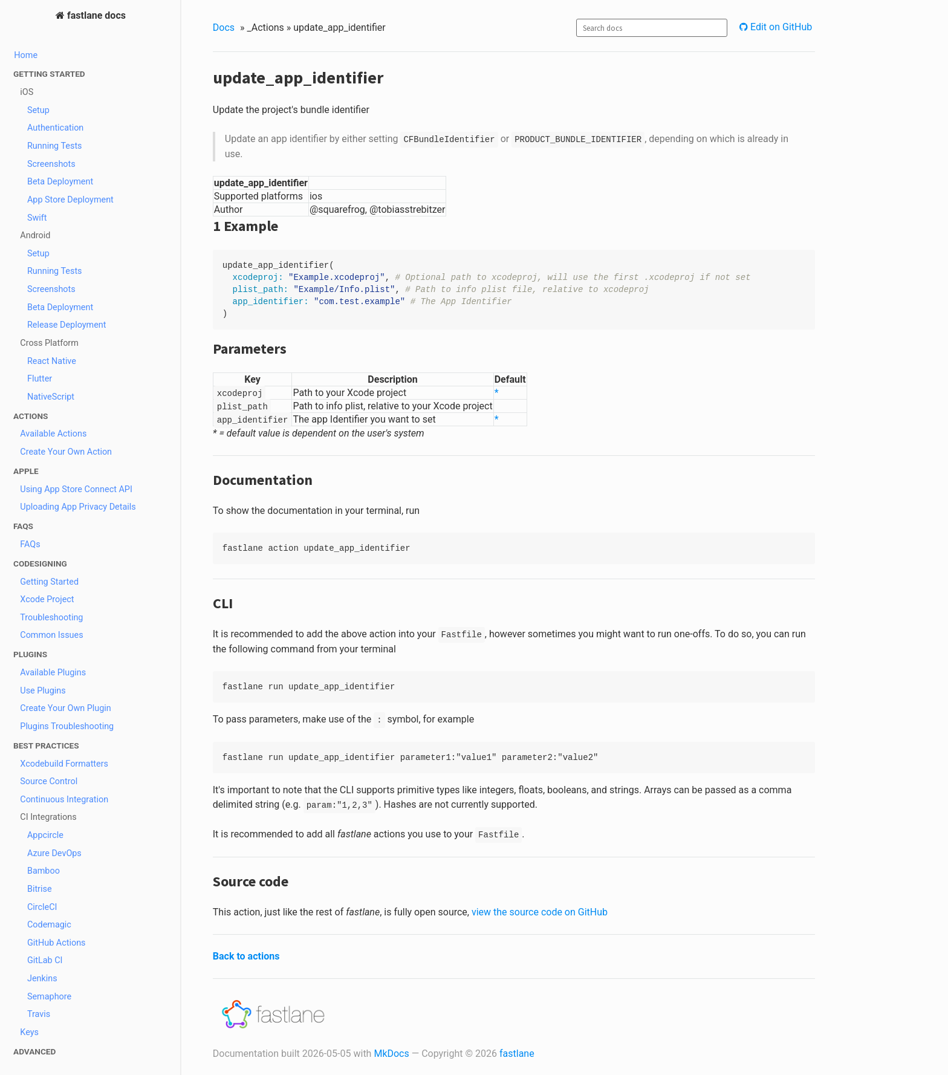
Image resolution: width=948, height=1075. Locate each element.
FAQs (30, 544)
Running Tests (54, 146)
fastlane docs (95, 15)
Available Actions (53, 434)
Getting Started (49, 582)
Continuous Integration (64, 799)
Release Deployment (66, 325)
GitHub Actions (56, 943)
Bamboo (43, 871)
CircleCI (42, 907)
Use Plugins (42, 691)
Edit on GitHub (780, 27)
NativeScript (50, 397)
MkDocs (391, 1053)
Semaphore (49, 997)
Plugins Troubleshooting (67, 726)
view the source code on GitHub (540, 912)
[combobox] (651, 28)
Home (25, 55)
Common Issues (51, 635)
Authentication (55, 128)
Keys (29, 1032)
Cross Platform (49, 343)
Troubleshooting (51, 617)
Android (35, 235)
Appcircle (45, 835)
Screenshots (51, 164)
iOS (26, 92)
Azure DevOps (54, 853)
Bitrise (39, 889)
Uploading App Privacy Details (77, 507)
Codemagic (49, 925)
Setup (38, 110)
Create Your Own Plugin (65, 708)
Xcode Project (47, 599)
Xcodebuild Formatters (64, 764)
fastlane (516, 1053)
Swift (37, 218)
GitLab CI (45, 960)
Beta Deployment (60, 182)
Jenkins (42, 978)
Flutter (39, 379)
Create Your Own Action (66, 452)
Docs (224, 27)
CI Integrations (48, 817)
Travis (38, 1014)
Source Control (48, 781)
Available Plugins (53, 672)
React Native (51, 361)
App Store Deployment (70, 200)
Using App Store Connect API (76, 489)
